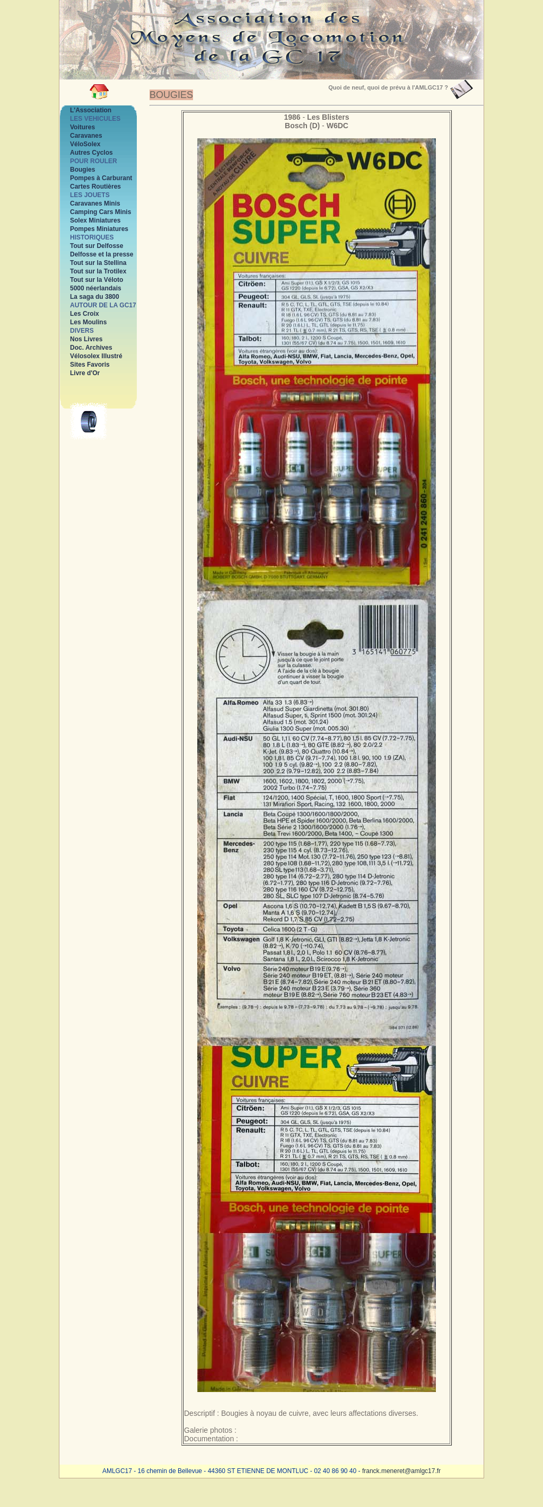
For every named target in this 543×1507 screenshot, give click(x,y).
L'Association (90, 110)
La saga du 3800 (94, 296)
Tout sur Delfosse (96, 246)
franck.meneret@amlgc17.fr (401, 1471)
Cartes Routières (95, 186)
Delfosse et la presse (101, 254)
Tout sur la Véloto (96, 279)
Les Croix (84, 313)
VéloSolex (85, 144)
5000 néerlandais (95, 288)
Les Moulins (88, 322)
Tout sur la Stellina (98, 263)
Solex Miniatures (95, 220)
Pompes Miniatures (99, 229)
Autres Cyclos (91, 152)
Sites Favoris (90, 364)
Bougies (82, 169)
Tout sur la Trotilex (98, 271)
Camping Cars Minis (100, 212)
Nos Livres (86, 339)
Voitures (82, 127)
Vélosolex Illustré (96, 356)
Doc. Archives (91, 347)
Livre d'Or (85, 373)
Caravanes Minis (95, 203)
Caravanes (86, 135)
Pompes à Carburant (101, 178)
